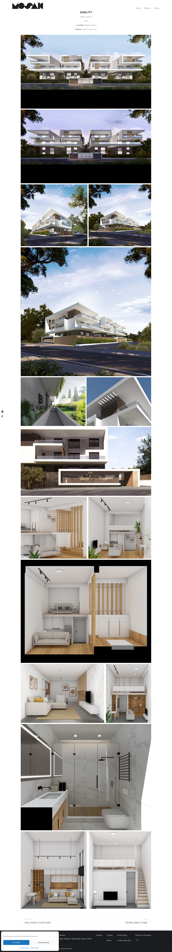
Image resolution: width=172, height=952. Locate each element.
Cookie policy (24, 948)
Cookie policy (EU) (124, 940)
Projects (99, 935)
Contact (110, 935)
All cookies (16, 942)
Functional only (43, 942)
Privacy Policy (34, 948)
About (109, 940)
